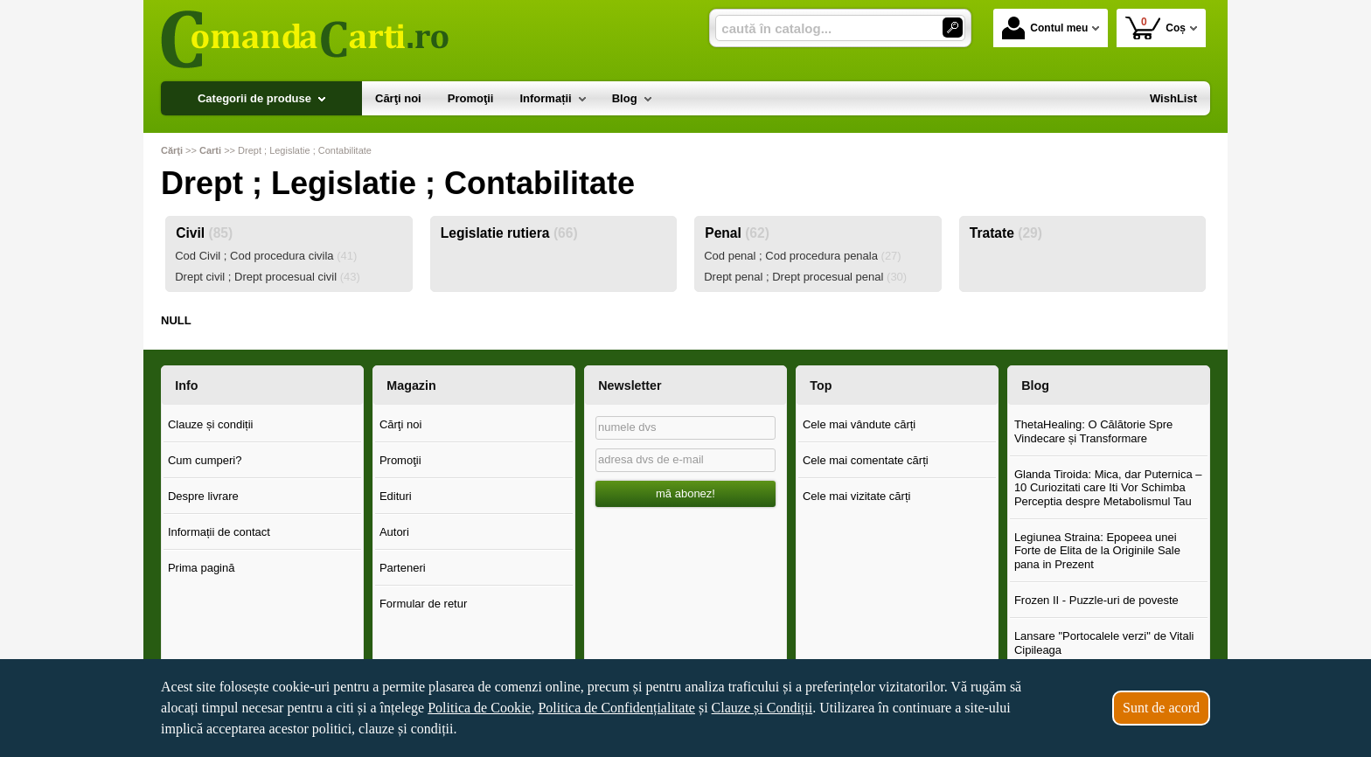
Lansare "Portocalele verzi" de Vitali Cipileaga (1104, 642)
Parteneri (402, 567)
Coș (1155, 27)
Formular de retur (423, 603)
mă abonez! (685, 493)
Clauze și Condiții (762, 707)
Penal (737, 233)
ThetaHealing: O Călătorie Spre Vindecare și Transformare (1093, 431)
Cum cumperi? (205, 460)
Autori (394, 531)
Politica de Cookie (479, 707)
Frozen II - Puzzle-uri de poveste (1096, 600)
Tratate (1006, 233)
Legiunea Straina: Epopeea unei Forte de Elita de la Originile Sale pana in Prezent (1097, 551)
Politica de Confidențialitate (616, 707)
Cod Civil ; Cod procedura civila (266, 255)
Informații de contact (219, 531)
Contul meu (1045, 28)
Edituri (395, 496)
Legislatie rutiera (509, 233)
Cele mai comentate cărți (866, 460)
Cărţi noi (400, 424)
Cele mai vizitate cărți (857, 496)
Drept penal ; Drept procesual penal (805, 276)
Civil (204, 233)
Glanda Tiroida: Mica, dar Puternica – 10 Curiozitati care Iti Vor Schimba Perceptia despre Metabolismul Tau (1108, 488)
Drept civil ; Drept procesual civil (267, 276)
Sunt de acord (1161, 707)
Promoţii (400, 460)
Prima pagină (201, 567)
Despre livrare (203, 496)
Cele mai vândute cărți (859, 424)
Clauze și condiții (211, 424)
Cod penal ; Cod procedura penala (802, 255)
